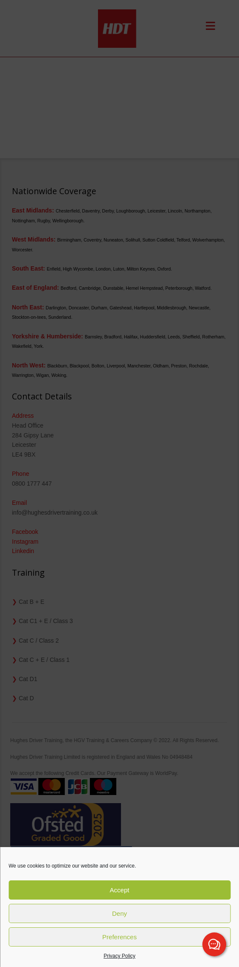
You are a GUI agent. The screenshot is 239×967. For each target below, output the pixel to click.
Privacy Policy (119, 956)
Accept (120, 890)
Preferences (119, 937)
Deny (119, 913)
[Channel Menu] (214, 944)
